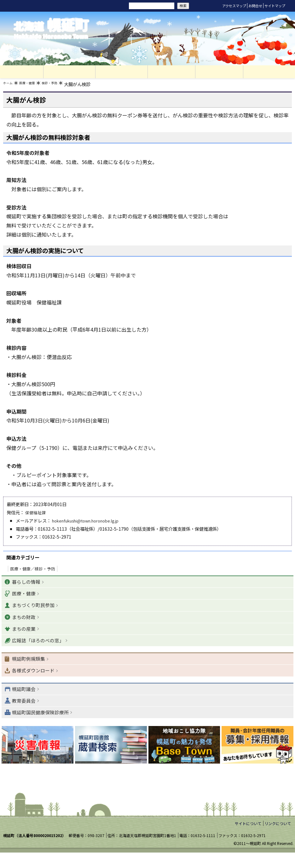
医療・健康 (34, 85)
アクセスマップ (234, 5)
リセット (92, 6)
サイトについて (248, 833)
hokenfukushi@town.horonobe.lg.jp (91, 522)
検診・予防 (63, 85)
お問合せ (255, 5)
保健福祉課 (36, 514)
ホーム (9, 85)
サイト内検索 (119, 5)
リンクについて (277, 833)
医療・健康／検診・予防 (32, 570)
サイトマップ (274, 5)
